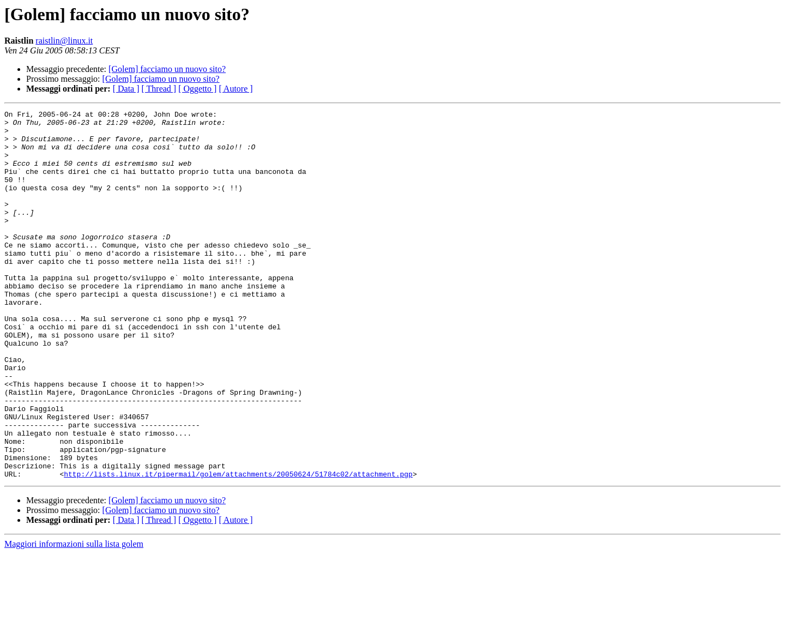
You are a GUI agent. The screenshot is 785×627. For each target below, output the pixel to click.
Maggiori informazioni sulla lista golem (73, 617)
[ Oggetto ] (197, 88)
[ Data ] (126, 88)
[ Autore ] (235, 88)
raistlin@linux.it (64, 40)
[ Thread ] (159, 88)
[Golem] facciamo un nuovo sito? (167, 69)
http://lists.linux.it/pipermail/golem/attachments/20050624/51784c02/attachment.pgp (238, 547)
